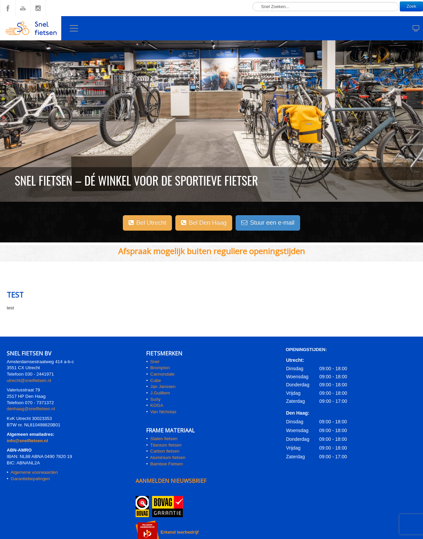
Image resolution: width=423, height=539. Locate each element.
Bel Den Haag (203, 222)
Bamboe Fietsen (166, 463)
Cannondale (162, 374)
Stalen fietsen (164, 438)
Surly (155, 399)
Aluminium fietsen (167, 457)
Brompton (160, 367)
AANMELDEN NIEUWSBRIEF (171, 481)
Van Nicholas (162, 411)
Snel (155, 361)
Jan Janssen (163, 386)
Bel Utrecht (147, 222)
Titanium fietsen (166, 445)
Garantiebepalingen (30, 478)
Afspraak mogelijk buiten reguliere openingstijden (211, 251)
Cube (155, 380)
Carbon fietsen (165, 451)
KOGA (157, 405)
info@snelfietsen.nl (27, 440)
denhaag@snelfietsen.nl (31, 408)
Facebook (7, 8)
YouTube (22, 8)
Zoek (411, 6)
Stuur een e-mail (267, 222)
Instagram (38, 8)
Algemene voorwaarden (34, 472)
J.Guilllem (160, 392)
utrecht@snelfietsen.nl (29, 380)
